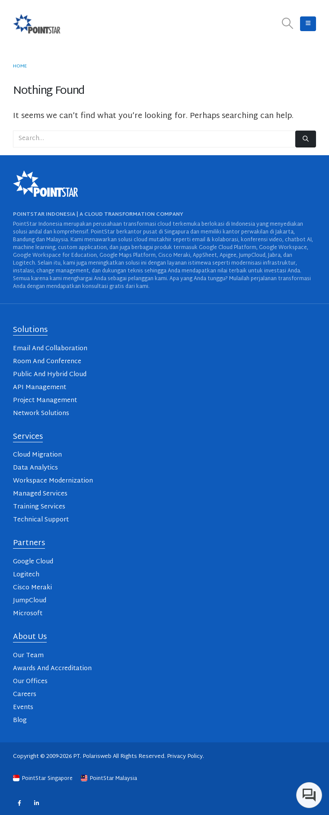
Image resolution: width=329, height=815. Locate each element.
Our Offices (30, 681)
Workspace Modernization (53, 481)
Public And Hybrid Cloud (49, 374)
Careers (24, 694)
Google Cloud (33, 562)
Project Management (45, 400)
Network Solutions (41, 413)
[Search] (305, 139)
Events (23, 707)
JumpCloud (29, 601)
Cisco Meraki (32, 588)
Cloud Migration (37, 455)
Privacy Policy (185, 756)
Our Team (28, 656)
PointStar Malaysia (109, 778)
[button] (287, 24)
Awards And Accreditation (52, 668)
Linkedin (36, 802)
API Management (39, 387)
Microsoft (27, 614)
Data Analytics (35, 468)
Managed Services (40, 494)
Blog (20, 720)
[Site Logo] (37, 24)
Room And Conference (47, 362)
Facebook (19, 802)
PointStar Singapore (43, 778)
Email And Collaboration (50, 349)
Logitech (26, 575)
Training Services (39, 507)
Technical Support (41, 520)
